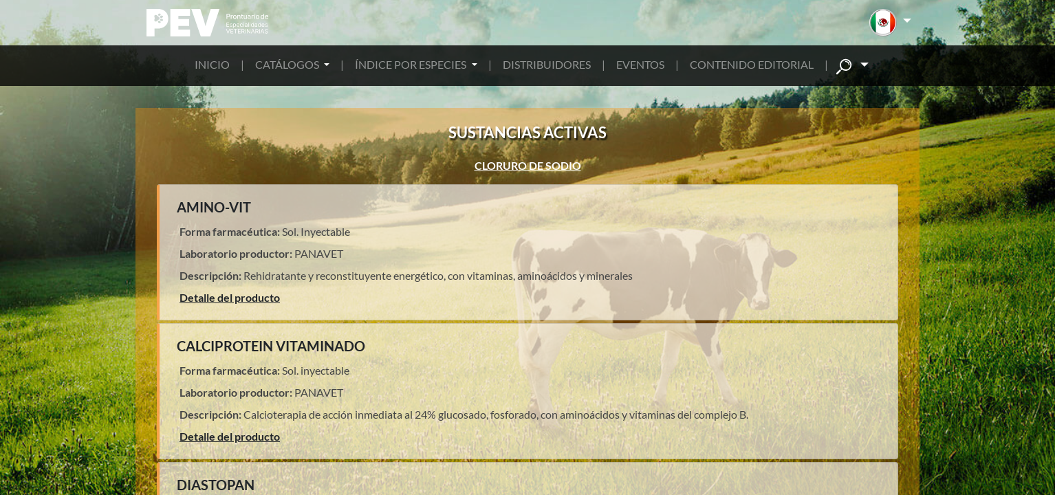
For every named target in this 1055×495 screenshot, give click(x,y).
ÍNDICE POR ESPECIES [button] (411, 64)
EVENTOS (640, 64)
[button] (890, 23)
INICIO (212, 64)
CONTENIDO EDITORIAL (752, 64)
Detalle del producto (230, 297)
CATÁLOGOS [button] (288, 64)
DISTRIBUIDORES (547, 64)
